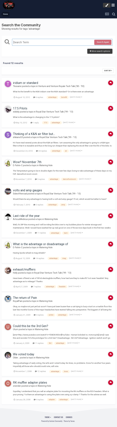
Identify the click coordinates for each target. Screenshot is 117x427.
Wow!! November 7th (27, 162)
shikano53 (18, 137)
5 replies (40, 179)
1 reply (34, 122)
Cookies (69, 417)
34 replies (41, 151)
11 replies (40, 233)
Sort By (108, 71)
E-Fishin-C (18, 165)
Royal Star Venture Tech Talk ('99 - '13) (54, 111)
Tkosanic (17, 86)
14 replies (38, 258)
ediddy (16, 111)
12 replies (40, 371)
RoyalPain (18, 301)
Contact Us (58, 417)
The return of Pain (25, 298)
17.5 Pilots (20, 108)
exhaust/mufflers (24, 269)
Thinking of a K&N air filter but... (34, 134)
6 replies (38, 97)
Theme (48, 417)
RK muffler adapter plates (30, 382)
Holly (15, 273)
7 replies (36, 286)
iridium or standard (25, 83)
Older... (16, 357)
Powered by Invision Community (51, 421)
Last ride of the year (26, 216)
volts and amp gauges (27, 190)
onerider (17, 386)
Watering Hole (46, 165)
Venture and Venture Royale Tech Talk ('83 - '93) (61, 86)
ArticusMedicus (20, 219)
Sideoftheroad (20, 193)
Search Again (103, 42)
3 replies (38, 205)
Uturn (15, 329)
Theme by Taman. (69, 421)
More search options (100, 51)
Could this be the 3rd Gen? (30, 326)
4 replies (39, 315)
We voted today (23, 354)
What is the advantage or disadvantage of (40, 244)
